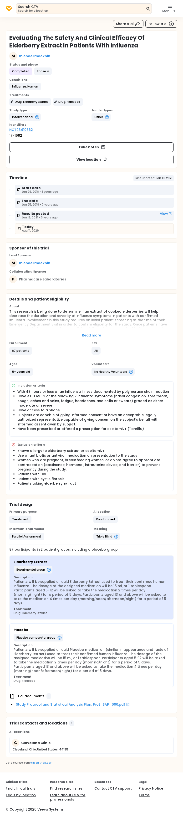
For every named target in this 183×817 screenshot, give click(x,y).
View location (92, 159)
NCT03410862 (21, 130)
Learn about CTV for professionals (67, 797)
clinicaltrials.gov (40, 763)
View (166, 214)
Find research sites (66, 788)
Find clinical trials (20, 788)
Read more (91, 335)
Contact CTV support (113, 788)
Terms (144, 795)
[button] (25, 86)
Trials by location (21, 795)
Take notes (92, 147)
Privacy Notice (151, 788)
